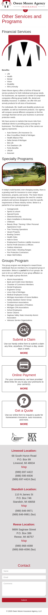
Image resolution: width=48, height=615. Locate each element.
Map (24, 467)
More (24, 353)
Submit (24, 600)
